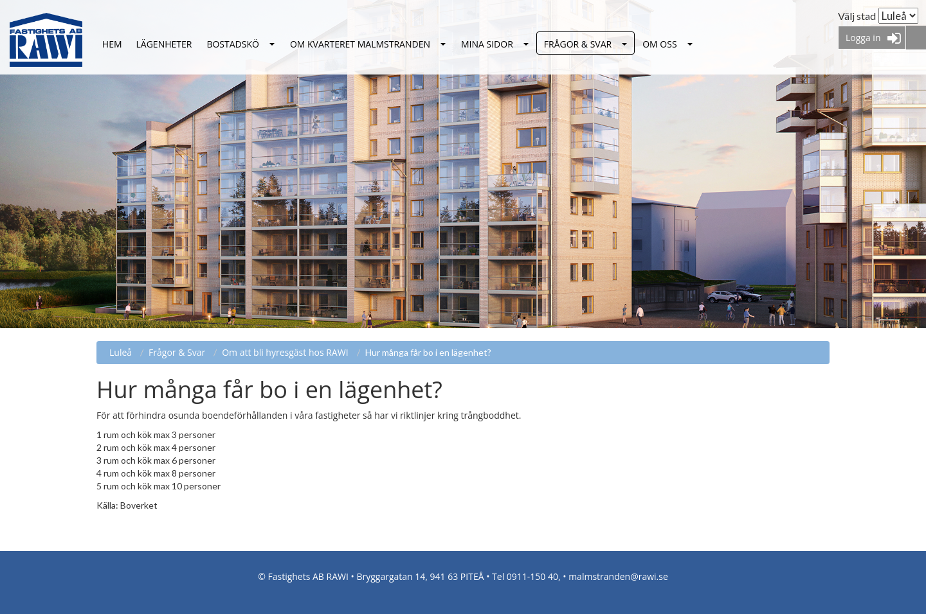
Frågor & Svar (578, 44)
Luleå (112, 44)
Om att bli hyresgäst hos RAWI (285, 352)
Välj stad (857, 16)
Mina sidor (487, 44)
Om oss (659, 44)
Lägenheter (164, 44)
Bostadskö (232, 44)
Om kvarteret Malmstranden (360, 44)
